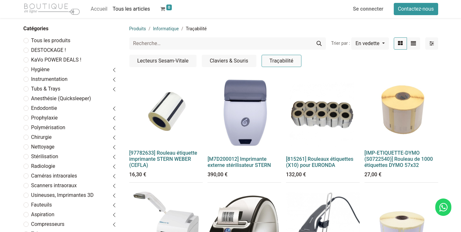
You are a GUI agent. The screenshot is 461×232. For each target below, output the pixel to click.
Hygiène (40, 69)
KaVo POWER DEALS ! (56, 60)
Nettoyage (43, 147)
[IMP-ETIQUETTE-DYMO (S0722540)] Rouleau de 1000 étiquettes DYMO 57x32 (398, 159)
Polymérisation (48, 127)
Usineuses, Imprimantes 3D (62, 195)
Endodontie (44, 108)
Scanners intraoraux (54, 185)
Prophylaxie (44, 118)
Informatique (166, 28)
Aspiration (42, 214)
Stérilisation (44, 156)
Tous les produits (50, 40)
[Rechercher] (319, 43)
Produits (137, 28)
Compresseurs (48, 224)
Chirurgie (41, 137)
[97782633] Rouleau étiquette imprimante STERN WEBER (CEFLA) (163, 159)
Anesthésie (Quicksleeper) (61, 98)
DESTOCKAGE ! (48, 50)
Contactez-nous (416, 9)
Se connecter (368, 9)
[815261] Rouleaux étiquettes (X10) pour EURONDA (319, 162)
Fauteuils (41, 205)
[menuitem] (99, 9)
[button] (370, 43)
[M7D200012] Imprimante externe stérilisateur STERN (239, 162)
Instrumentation (49, 79)
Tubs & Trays (45, 89)
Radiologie (43, 166)
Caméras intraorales (54, 176)
